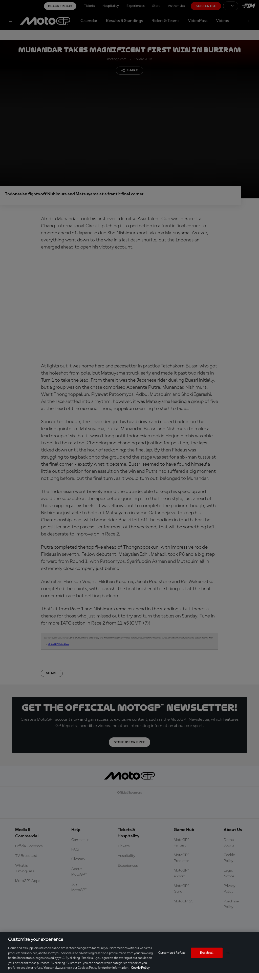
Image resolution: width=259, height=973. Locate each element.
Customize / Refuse (171, 952)
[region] (129, 952)
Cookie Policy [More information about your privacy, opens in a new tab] (140, 967)
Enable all (206, 952)
